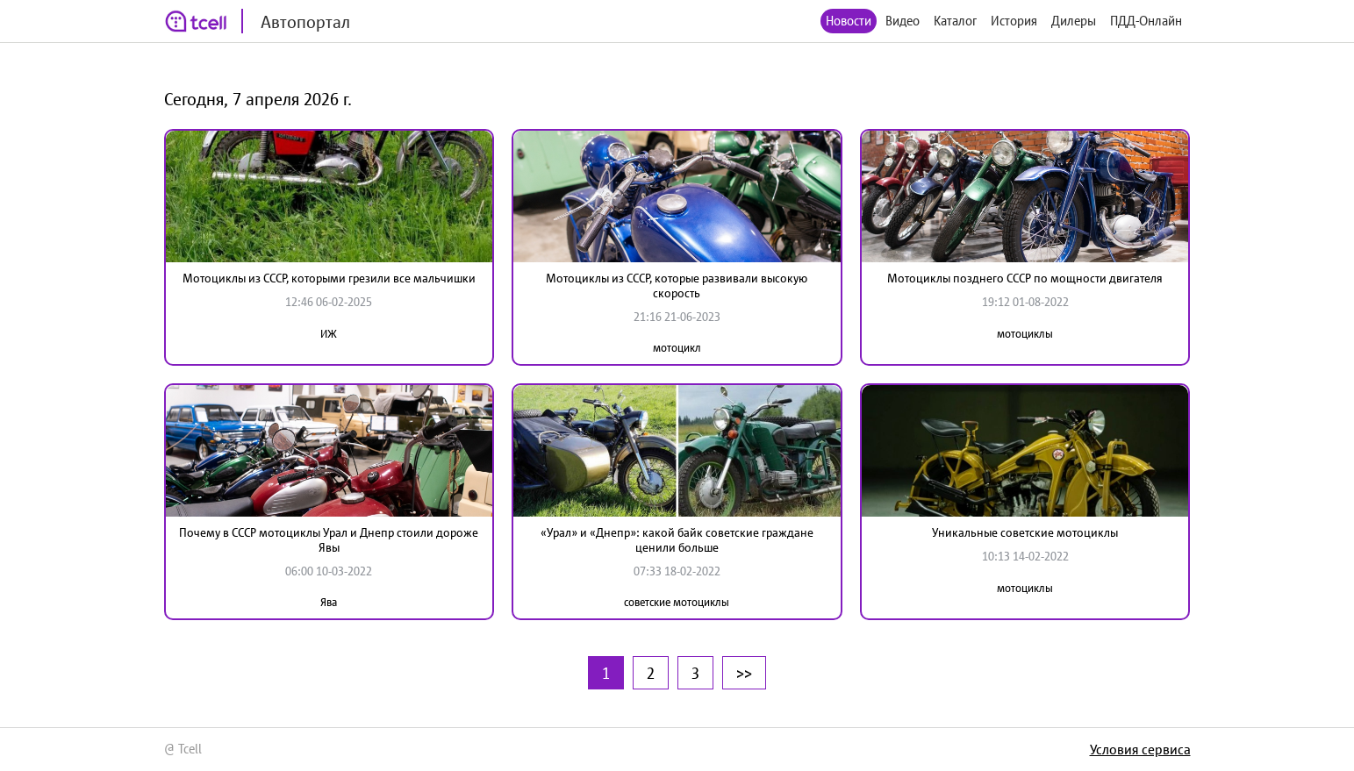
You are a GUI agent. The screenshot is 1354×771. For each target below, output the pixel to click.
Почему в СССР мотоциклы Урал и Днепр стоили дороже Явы (328, 539)
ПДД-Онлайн (1146, 20)
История (1014, 20)
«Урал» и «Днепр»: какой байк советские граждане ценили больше (677, 539)
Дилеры (1073, 20)
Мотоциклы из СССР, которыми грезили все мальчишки (329, 278)
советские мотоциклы (676, 602)
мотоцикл (677, 347)
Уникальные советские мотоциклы (1025, 532)
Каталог (955, 20)
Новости (848, 20)
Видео (902, 20)
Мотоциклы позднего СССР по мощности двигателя (1025, 278)
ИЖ (328, 333)
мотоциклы (1025, 333)
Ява (328, 602)
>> (744, 672)
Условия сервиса (1140, 749)
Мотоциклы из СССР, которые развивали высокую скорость (676, 285)
